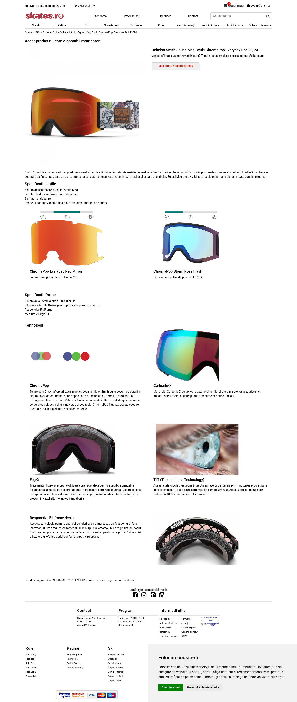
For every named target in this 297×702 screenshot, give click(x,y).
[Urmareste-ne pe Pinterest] (153, 596)
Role (161, 25)
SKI (37, 32)
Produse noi (131, 16)
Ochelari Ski (50, 32)
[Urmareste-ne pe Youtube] (162, 596)
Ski (87, 25)
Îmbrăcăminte (210, 25)
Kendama (100, 16)
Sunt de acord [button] (171, 687)
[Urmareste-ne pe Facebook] (135, 596)
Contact (193, 16)
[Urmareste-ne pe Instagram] (144, 596)
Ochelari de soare (260, 25)
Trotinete (136, 25)
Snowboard (111, 25)
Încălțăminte (235, 25)
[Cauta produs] (268, 16)
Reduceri (166, 16)
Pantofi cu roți (186, 25)
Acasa (28, 32)
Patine (62, 25)
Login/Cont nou (261, 5)
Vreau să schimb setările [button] (203, 687)
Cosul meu (234, 5)
